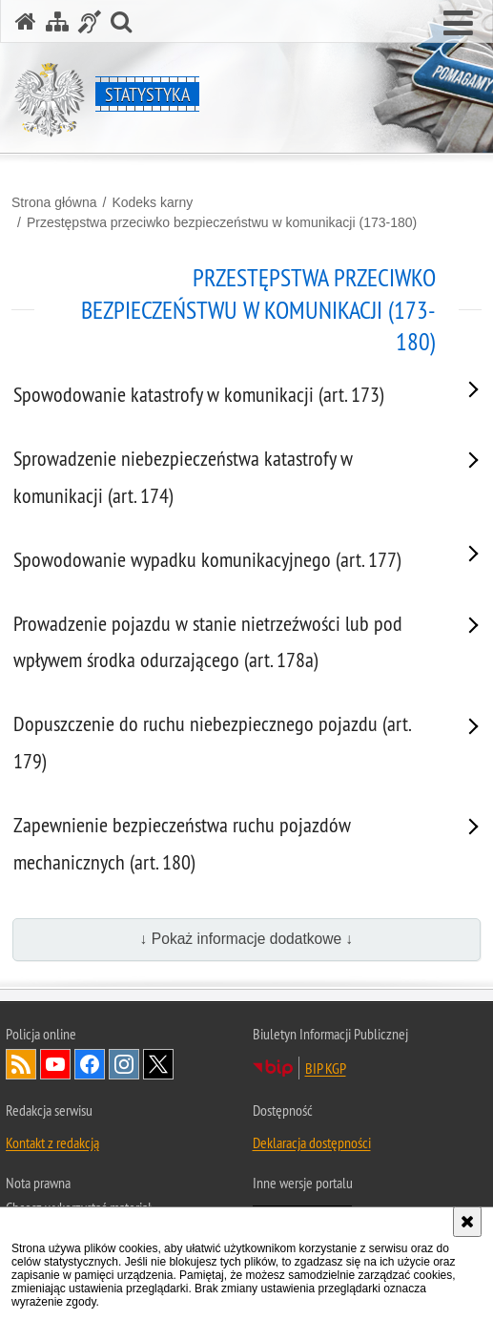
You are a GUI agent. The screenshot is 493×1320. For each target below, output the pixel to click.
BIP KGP (325, 1068)
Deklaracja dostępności (312, 1142)
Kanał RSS (21, 1064)
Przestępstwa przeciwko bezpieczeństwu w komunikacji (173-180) (222, 222)
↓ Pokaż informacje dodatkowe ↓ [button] (247, 939)
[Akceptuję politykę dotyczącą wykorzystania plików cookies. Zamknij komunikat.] (467, 1221)
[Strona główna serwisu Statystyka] (25, 21)
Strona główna (54, 202)
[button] (458, 24)
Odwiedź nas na (55, 1064)
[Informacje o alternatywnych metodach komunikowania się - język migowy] (89, 21)
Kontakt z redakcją (52, 1142)
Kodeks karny (152, 202)
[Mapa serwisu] (57, 21)
